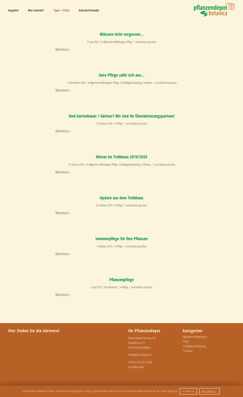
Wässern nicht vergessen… (121, 34)
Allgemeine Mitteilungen (114, 42)
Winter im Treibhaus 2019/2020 (121, 156)
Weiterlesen (63, 49)
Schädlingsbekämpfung (131, 83)
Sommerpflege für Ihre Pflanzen (121, 238)
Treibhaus (147, 83)
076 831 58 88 (144, 362)
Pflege (129, 42)
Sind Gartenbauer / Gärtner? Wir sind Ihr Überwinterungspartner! (121, 116)
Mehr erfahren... (209, 391)
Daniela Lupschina (148, 42)
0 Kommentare (111, 287)
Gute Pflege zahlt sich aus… (121, 75)
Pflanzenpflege (121, 279)
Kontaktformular (136, 367)
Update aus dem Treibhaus (121, 197)
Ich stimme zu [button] (188, 391)
